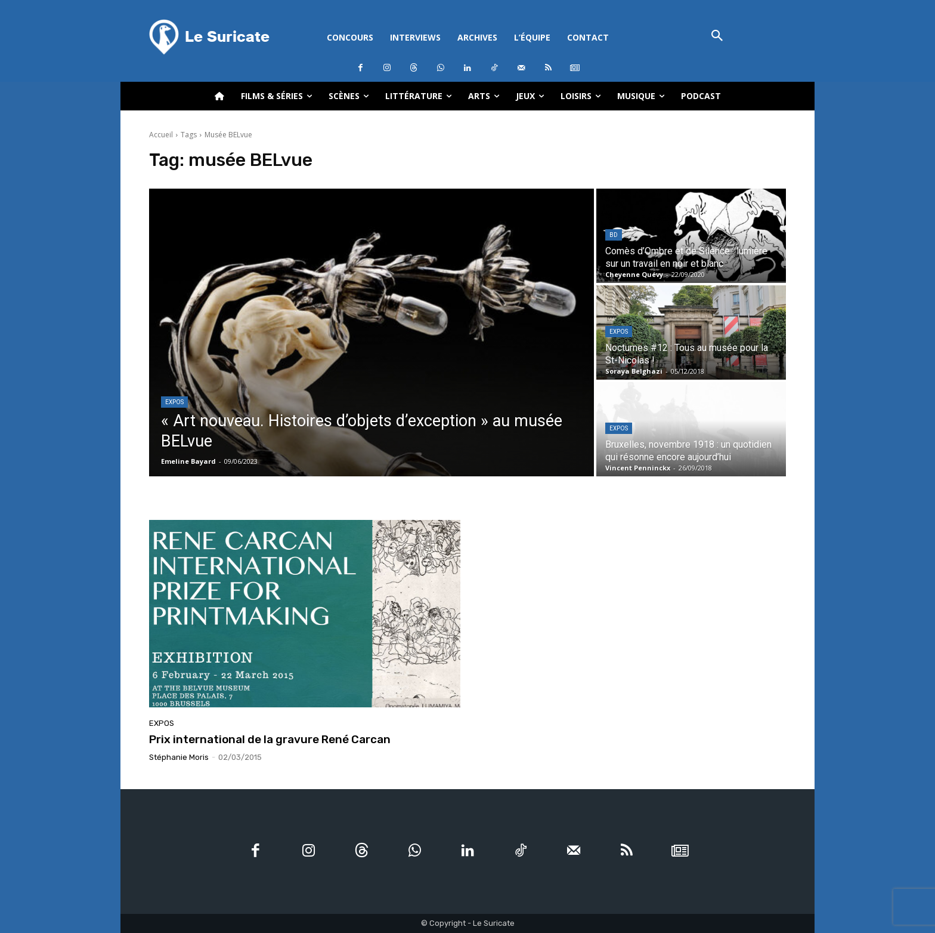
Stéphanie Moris (179, 757)
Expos (174, 402)
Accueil (161, 135)
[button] (717, 36)
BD (613, 235)
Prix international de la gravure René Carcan (270, 739)
